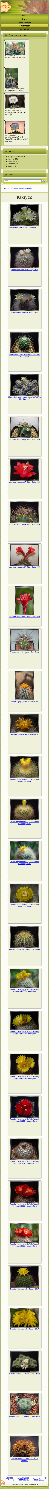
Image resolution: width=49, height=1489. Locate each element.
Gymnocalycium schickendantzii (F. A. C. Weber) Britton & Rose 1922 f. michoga (16, 111)
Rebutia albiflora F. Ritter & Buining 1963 (24, 1374)
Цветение (12, 164)
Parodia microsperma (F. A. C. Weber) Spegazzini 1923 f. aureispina (24, 990)
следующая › (24, 1480)
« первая (9, 1478)
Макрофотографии (15, 157)
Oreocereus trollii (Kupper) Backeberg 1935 (24, 653)
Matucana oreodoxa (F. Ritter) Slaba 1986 (24, 440)
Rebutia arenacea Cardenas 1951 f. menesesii (24, 1460)
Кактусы (11, 159)
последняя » (39, 1480)
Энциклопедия (24, 22)
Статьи (24, 19)
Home (24, 16)
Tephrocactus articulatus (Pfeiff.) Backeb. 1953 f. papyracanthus (14, 91)
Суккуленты (12, 161)
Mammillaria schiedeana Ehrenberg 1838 (24, 227)
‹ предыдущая (23, 1478)
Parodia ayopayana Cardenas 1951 (24, 702)
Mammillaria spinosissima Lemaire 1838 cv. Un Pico (24, 356)
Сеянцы (11, 166)
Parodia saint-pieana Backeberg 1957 (24, 1289)
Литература (24, 29)
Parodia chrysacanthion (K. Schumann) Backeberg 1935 (24, 780)
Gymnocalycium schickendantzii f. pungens (15, 57)
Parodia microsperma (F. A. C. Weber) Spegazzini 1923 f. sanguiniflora (24, 1120)
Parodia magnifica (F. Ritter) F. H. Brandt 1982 (24, 950)
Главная (6, 188)
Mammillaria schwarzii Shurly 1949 (24, 270)
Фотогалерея (24, 26)
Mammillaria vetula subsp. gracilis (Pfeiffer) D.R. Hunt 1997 (24, 398)
